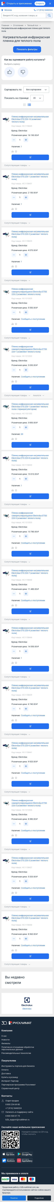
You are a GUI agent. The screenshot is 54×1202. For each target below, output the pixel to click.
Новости (5, 1040)
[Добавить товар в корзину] (30, 157)
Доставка (6, 1073)
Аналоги (38, 395)
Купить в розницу (9, 1077)
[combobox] (36, 90)
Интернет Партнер (10, 1081)
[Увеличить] (26, 140)
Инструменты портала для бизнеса (18, 1066)
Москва (6, 10)
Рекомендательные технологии (16, 1053)
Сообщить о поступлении (33, 319)
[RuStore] (8, 1160)
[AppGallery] (24, 1160)
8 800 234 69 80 (12, 1104)
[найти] (49, 15)
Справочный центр (10, 1088)
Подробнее (39, 1198)
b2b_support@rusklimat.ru (17, 1119)
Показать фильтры (27, 49)
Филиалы (5, 1043)
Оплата (4, 1070)
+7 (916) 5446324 (44, 10)
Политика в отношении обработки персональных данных (17, 1048)
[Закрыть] (50, 3)
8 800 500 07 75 (12, 1116)
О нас (4, 1036)
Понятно (14, 1198)
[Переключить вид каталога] (24, 104)
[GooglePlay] (24, 1154)
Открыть (40, 3)
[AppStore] (8, 1154)
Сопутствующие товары (17, 165)
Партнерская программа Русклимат (18, 1085)
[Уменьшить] (14, 140)
